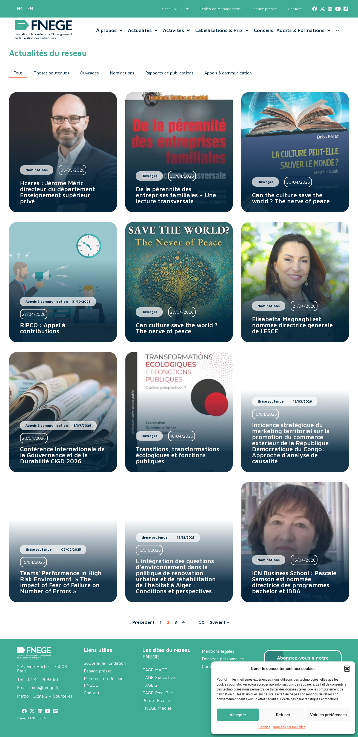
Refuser (283, 714)
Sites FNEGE (175, 8)
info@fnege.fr (45, 687)
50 (202, 622)
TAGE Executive (158, 677)
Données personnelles (289, 727)
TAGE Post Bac (157, 692)
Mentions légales (218, 651)
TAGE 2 (149, 685)
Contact (295, 8)
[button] (347, 668)
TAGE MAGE (154, 669)
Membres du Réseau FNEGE (104, 681)
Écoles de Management (220, 8)
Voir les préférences (328, 714)
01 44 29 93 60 (43, 679)
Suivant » (219, 622)
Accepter (238, 714)
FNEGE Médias (157, 708)
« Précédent (141, 622)
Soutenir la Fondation (105, 663)
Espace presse (264, 8)
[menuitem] (19, 9)
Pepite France (156, 700)
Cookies (264, 727)
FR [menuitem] (19, 8)
